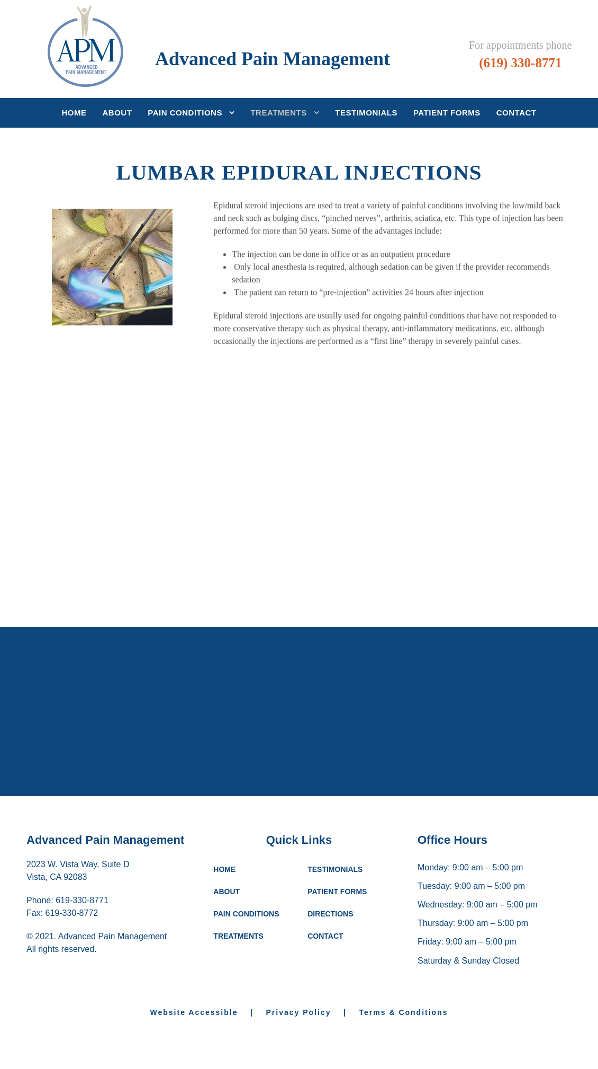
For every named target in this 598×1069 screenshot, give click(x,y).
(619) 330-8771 (520, 63)
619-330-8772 (72, 912)
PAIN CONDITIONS (246, 914)
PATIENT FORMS (337, 891)
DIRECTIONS (330, 914)
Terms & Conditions (403, 1012)
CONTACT (325, 936)
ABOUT (226, 891)
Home (74, 112)
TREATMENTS (238, 936)
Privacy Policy (298, 1012)
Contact (516, 112)
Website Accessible (199, 1012)
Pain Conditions (185, 112)
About (117, 112)
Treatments (278, 112)
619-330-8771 (82, 900)
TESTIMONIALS (335, 869)
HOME (224, 869)
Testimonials (366, 112)
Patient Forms (447, 112)
